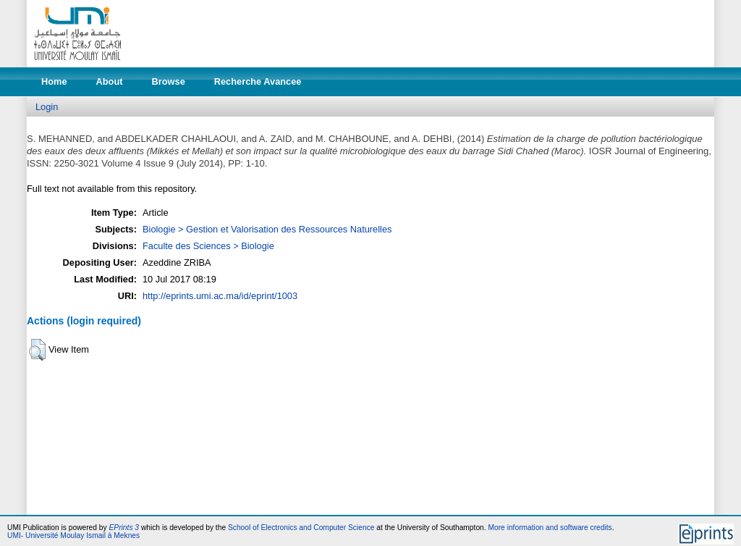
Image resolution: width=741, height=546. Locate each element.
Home (54, 81)
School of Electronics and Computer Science (301, 528)
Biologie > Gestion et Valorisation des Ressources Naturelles (267, 229)
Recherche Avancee (258, 81)
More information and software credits (549, 528)
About (109, 81)
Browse (168, 81)
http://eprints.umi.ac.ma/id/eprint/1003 (220, 295)
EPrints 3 (124, 528)
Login (46, 106)
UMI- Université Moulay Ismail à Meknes (73, 535)
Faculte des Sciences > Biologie (208, 245)
